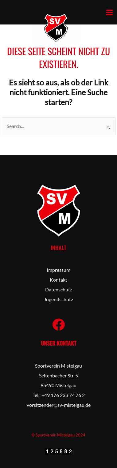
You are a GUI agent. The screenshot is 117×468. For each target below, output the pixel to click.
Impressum (58, 270)
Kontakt (58, 280)
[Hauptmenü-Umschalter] (109, 12)
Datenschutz (58, 289)
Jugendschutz (58, 299)
